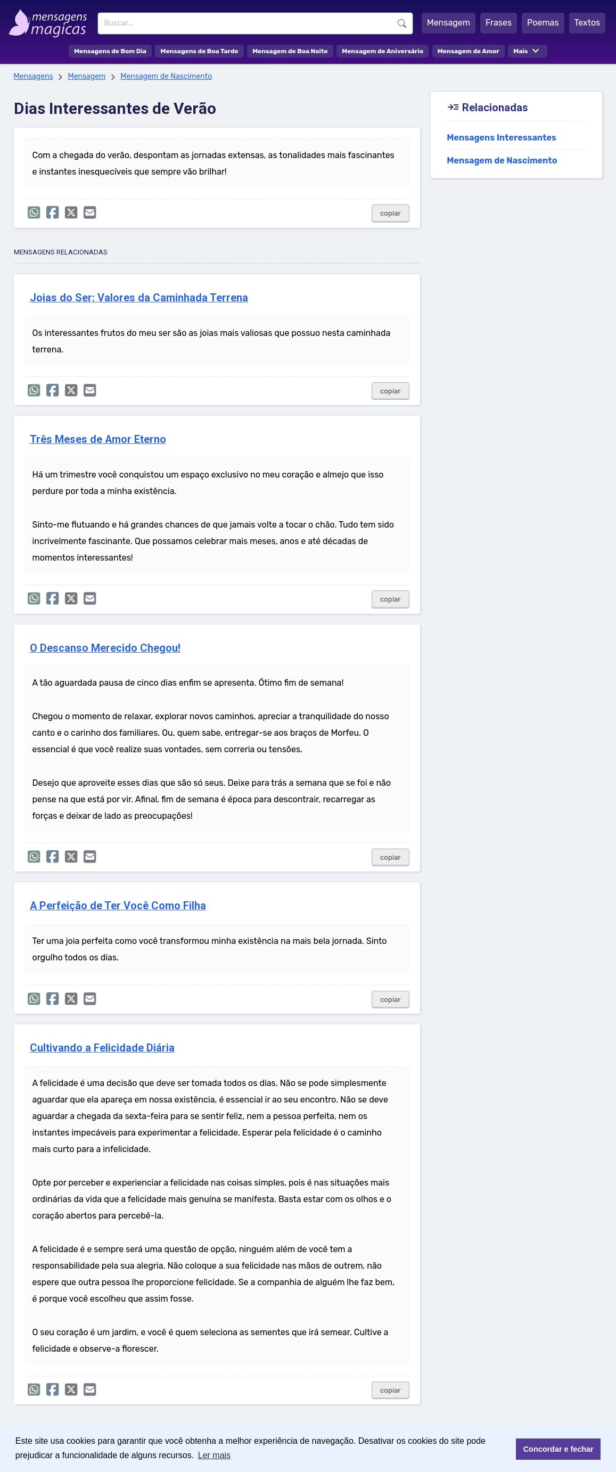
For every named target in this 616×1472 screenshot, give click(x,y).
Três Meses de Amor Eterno (98, 439)
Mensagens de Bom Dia (110, 51)
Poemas (543, 23)
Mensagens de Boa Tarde (199, 51)
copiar (390, 213)
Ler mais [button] (214, 1455)
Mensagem (448, 23)
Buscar (402, 23)
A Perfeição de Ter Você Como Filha (118, 906)
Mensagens (33, 76)
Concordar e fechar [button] (558, 1449)
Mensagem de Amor (468, 51)
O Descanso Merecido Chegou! (105, 648)
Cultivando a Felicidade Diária (102, 1048)
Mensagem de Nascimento (166, 76)
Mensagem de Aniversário (382, 51)
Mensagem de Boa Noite (290, 51)
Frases (499, 23)
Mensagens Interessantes (501, 138)
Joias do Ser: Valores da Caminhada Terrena (139, 298)
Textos (587, 23)
